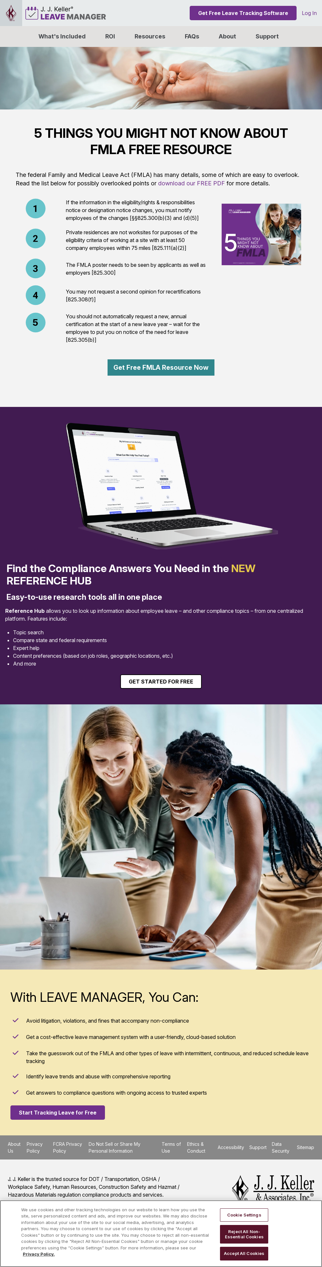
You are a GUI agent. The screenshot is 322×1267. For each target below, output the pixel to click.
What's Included (62, 36)
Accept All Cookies (244, 1253)
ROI (110, 36)
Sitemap (305, 1147)
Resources (150, 36)
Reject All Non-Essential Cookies (244, 1234)
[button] (227, 36)
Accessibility (231, 1147)
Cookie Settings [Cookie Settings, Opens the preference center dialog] (244, 1214)
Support (267, 36)
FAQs (192, 36)
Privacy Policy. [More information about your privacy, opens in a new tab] (39, 1254)
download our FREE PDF (191, 183)
